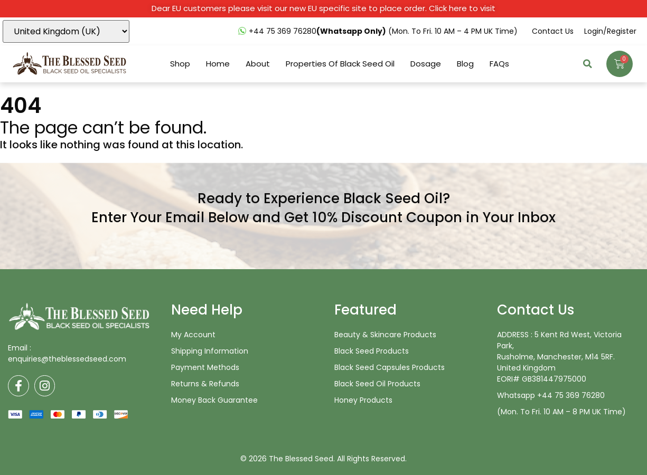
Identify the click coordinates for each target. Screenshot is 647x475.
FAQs (499, 64)
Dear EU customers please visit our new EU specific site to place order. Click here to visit (323, 8)
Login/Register (610, 31)
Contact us (553, 31)
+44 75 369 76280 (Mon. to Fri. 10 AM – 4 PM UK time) (383, 31)
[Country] (66, 31)
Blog (465, 64)
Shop (180, 64)
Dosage (425, 64)
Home (218, 64)
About (258, 64)
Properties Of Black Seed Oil (340, 64)
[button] (588, 64)
